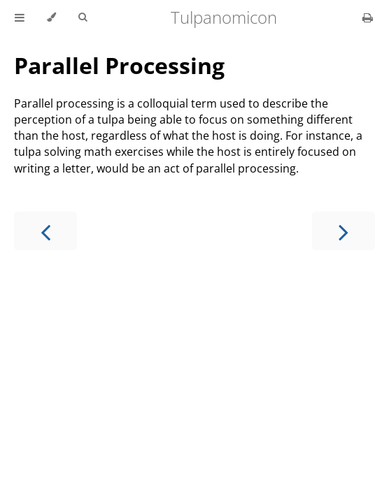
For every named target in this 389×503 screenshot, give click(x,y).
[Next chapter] (343, 231)
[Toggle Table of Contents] (19, 17)
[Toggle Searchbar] (82, 17)
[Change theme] (51, 17)
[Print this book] (368, 17)
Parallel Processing (119, 65)
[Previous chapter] (45, 231)
